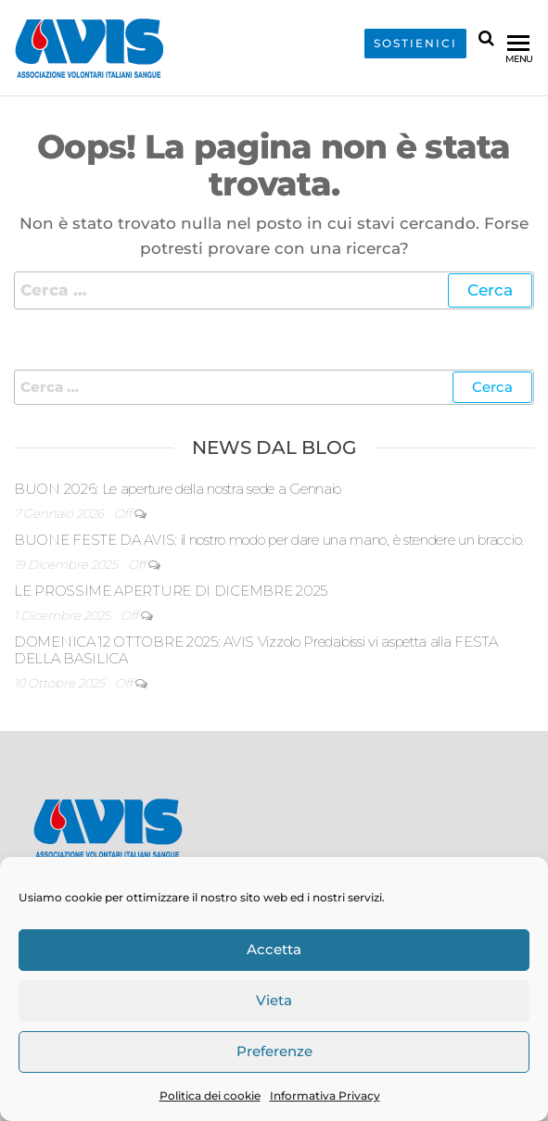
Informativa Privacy (325, 1095)
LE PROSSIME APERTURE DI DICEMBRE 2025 (170, 590)
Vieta (274, 1000)
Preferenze (274, 1051)
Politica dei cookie (210, 1095)
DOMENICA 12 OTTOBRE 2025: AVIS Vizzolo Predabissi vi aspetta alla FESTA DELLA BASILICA (256, 650)
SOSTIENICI (415, 43)
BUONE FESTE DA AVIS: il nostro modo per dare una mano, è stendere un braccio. (269, 539)
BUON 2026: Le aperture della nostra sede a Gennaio (177, 489)
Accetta (274, 949)
